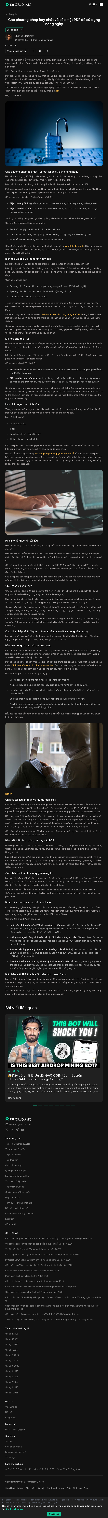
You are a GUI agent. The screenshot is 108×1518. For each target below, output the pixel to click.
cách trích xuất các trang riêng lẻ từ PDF (61, 314)
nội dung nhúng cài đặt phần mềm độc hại (32, 665)
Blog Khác (75, 1469)
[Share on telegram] (17, 1129)
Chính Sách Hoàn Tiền (77, 1488)
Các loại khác (14, 1071)
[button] (93, 4)
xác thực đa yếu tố (74, 246)
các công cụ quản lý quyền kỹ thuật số (54, 453)
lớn (57, 91)
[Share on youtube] (22, 1129)
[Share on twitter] (6, 1129)
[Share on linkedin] (12, 1129)
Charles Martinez (24, 36)
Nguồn (8, 794)
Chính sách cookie (55, 1488)
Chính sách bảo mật (35, 1488)
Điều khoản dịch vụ (14, 1488)
